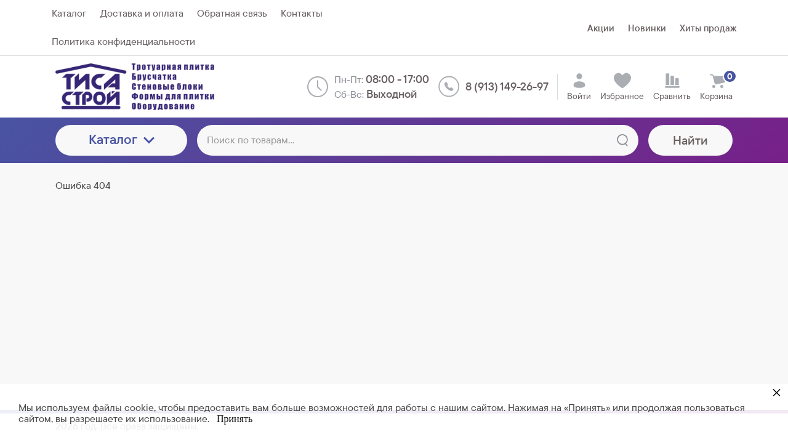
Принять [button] (234, 418)
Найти (690, 140)
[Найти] (622, 140)
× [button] (776, 392)
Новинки (647, 28)
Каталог (122, 139)
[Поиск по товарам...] (417, 140)
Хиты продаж (708, 28)
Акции (600, 28)
